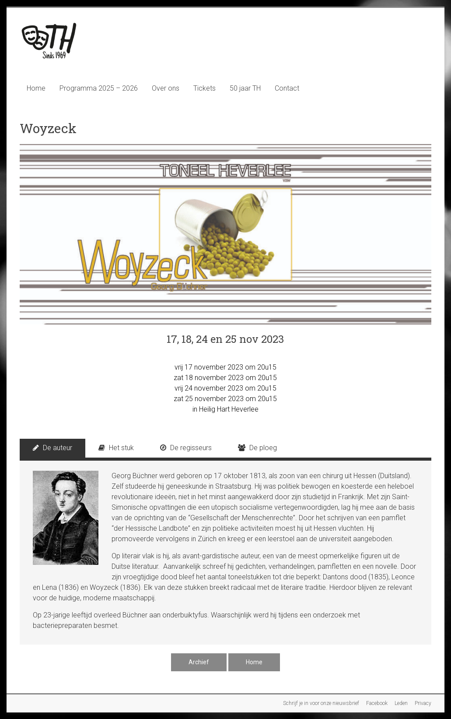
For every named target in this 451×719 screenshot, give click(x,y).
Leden (401, 703)
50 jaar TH (245, 88)
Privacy (423, 703)
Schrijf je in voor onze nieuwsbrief (321, 703)
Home (36, 88)
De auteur (52, 448)
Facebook (377, 703)
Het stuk (116, 448)
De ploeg (257, 448)
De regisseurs (186, 448)
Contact (287, 88)
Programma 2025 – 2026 (98, 88)
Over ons (165, 88)
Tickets (204, 88)
